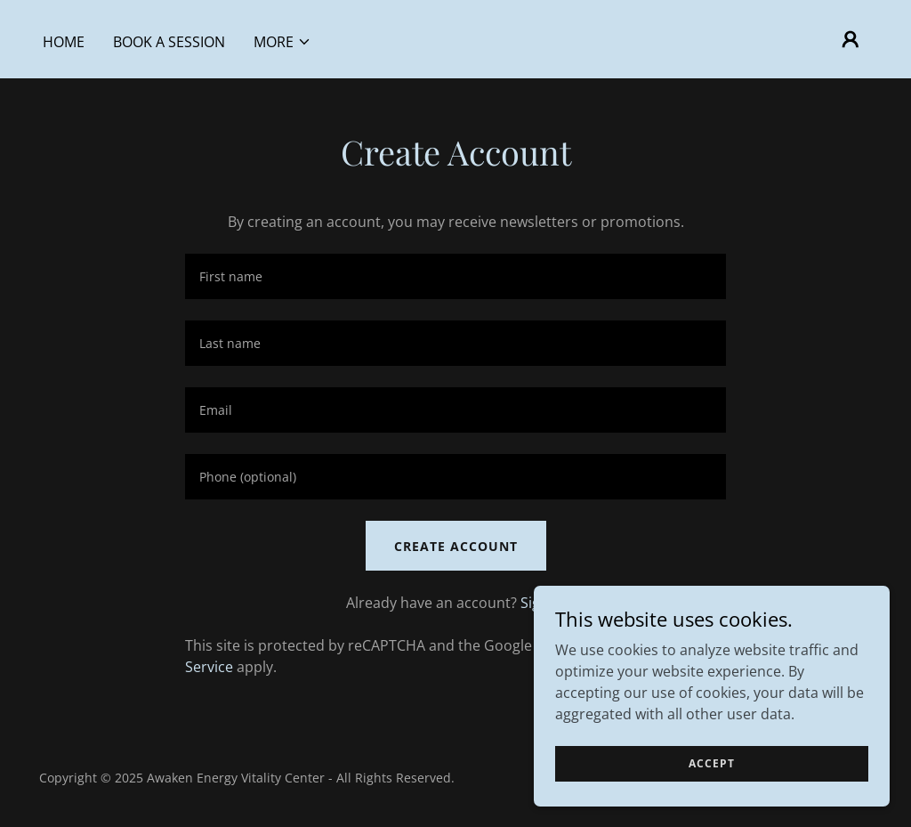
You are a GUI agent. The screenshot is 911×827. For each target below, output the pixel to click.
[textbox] (455, 276)
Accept (712, 763)
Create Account (456, 546)
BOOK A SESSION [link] (169, 42)
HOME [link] (64, 42)
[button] (282, 42)
